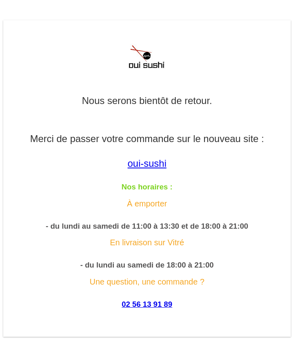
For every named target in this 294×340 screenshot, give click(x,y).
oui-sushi (147, 163)
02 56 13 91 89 (147, 304)
